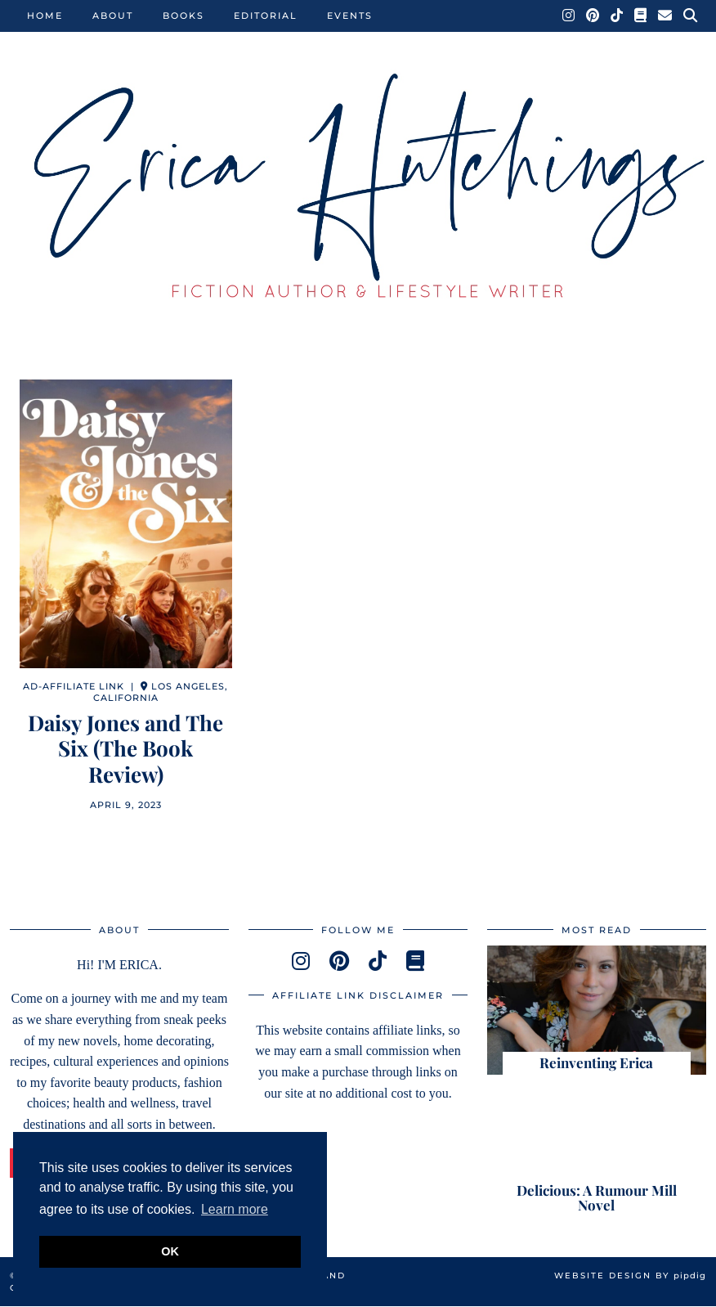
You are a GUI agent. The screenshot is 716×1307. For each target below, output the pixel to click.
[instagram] (301, 961)
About (112, 15)
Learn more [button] (234, 1209)
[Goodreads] (641, 15)
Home (45, 15)
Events (350, 15)
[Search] (691, 15)
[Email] (665, 15)
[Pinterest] (593, 15)
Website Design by (630, 1276)
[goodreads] (415, 961)
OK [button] (170, 1251)
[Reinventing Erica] (596, 1010)
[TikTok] (617, 15)
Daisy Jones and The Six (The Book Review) (125, 748)
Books (183, 15)
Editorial (266, 15)
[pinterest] (339, 961)
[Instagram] (569, 15)
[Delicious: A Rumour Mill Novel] (596, 1151)
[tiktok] (378, 961)
